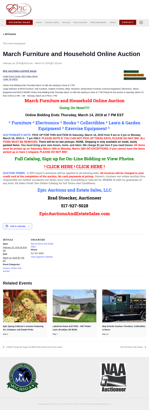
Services (66, 22)
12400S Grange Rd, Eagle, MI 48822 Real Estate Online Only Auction (42, 347)
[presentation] (25, 306)
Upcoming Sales (19, 22)
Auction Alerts (52, 22)
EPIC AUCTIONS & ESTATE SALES (20, 71)
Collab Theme (84, 404)
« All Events (9, 34)
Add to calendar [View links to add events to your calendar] (18, 226)
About (113, 22)
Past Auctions (80, 22)
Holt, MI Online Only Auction (128, 347)
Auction (6, 268)
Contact (128, 22)
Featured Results (98, 22)
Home (39, 22)
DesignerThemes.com (102, 404)
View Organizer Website (42, 257)
